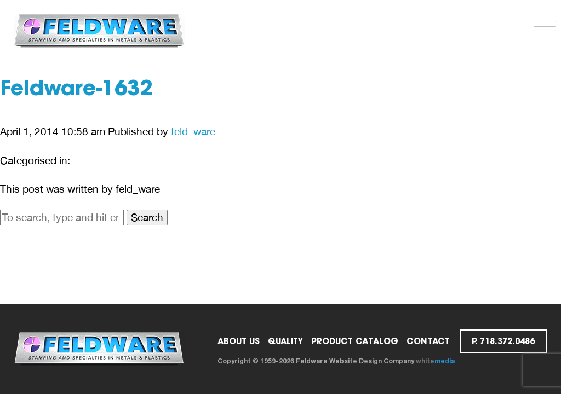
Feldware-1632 (76, 90)
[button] (542, 24)
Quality (285, 341)
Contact (428, 341)
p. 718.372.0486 (503, 341)
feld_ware (193, 131)
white (435, 361)
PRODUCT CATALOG (354, 341)
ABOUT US (238, 341)
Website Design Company (371, 361)
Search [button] (147, 217)
